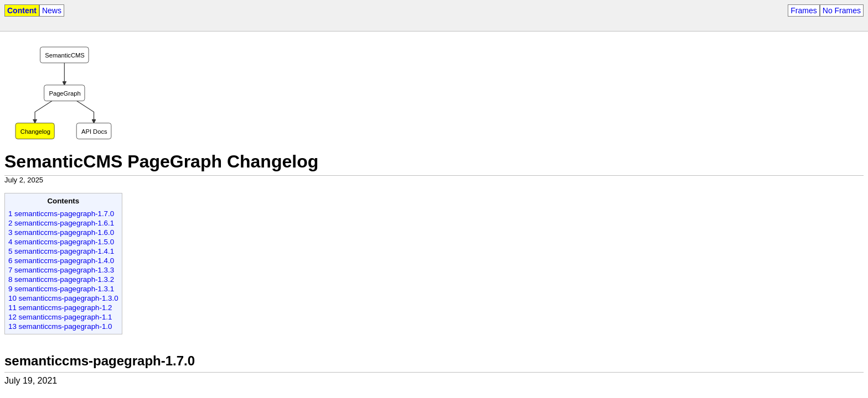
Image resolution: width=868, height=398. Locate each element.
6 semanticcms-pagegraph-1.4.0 (61, 260)
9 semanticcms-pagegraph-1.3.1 (61, 289)
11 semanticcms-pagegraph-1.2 (60, 307)
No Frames (842, 10)
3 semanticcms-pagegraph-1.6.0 (61, 232)
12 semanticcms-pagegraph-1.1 (60, 317)
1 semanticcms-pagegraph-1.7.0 (61, 214)
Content (22, 10)
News (51, 10)
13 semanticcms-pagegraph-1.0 (60, 326)
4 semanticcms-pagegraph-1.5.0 (61, 242)
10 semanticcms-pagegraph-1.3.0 (63, 298)
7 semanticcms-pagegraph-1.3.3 (61, 270)
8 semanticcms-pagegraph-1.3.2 (61, 279)
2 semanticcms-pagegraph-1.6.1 (61, 223)
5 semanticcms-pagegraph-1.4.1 (61, 251)
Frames (803, 10)
